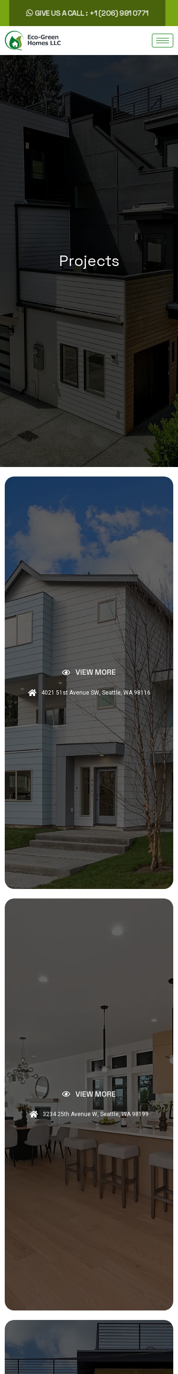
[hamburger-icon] (162, 40)
